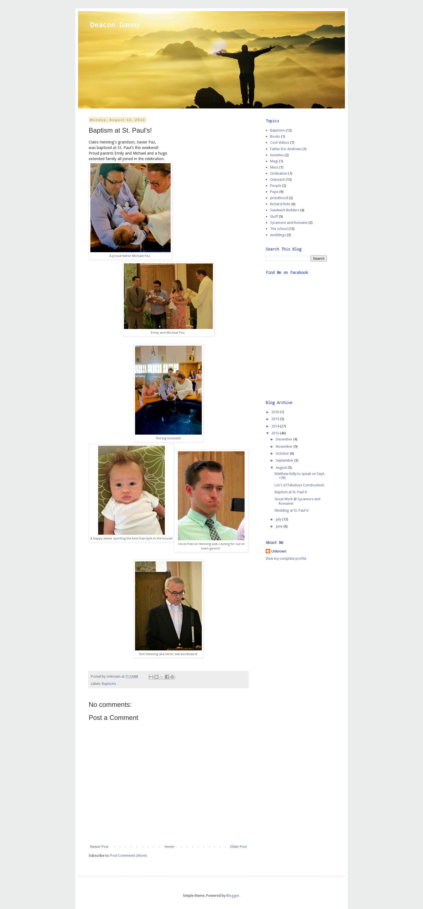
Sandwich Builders (284, 210)
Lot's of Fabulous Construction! (299, 485)
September (285, 460)
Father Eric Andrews (286, 149)
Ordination (278, 173)
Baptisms (109, 684)
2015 (275, 419)
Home (169, 846)
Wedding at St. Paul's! (291, 510)
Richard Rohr (280, 204)
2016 (275, 412)
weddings (278, 235)
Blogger (232, 895)
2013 (275, 433)
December (284, 439)
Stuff (274, 216)
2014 (275, 426)
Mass (274, 167)
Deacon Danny (115, 24)
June (279, 526)
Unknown (278, 551)
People (275, 186)
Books (275, 136)
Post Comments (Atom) (128, 855)
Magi (274, 161)
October (283, 453)
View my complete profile (286, 558)
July (279, 519)
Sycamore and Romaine (289, 223)
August (282, 467)
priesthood (279, 198)
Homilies (277, 155)
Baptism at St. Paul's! (291, 492)
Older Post (238, 846)
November (284, 446)
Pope (274, 192)
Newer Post (99, 846)
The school (279, 229)
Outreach (277, 179)
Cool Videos (279, 142)
